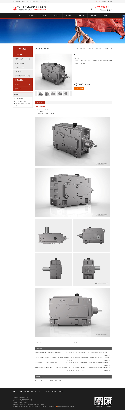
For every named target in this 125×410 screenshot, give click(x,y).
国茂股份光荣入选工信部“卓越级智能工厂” (46, 362)
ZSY (47, 381)
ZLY (42, 381)
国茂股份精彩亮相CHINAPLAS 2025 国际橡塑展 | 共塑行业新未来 (90, 352)
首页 (14, 391)
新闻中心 (33, 391)
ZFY (56, 381)
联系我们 (110, 1)
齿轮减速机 (19, 54)
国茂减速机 (82, 48)
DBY (60, 381)
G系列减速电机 (19, 59)
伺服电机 (18, 89)
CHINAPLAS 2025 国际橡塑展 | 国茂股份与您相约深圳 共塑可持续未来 (53, 357)
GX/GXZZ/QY (18, 71)
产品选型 (91, 48)
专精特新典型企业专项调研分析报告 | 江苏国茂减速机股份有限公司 (52, 367)
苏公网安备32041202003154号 (66, 406)
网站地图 (104, 1)
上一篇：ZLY (77, 342)
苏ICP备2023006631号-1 (48, 406)
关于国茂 (19, 391)
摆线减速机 (19, 80)
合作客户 (40, 391)
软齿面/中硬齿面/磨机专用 (22, 76)
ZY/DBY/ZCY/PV (19, 63)
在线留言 (54, 391)
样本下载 (47, 391)
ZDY (51, 381)
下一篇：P (37, 342)
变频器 (17, 84)
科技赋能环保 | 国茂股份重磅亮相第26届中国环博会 (48, 352)
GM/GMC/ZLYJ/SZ (20, 67)
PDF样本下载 (79, 89)
